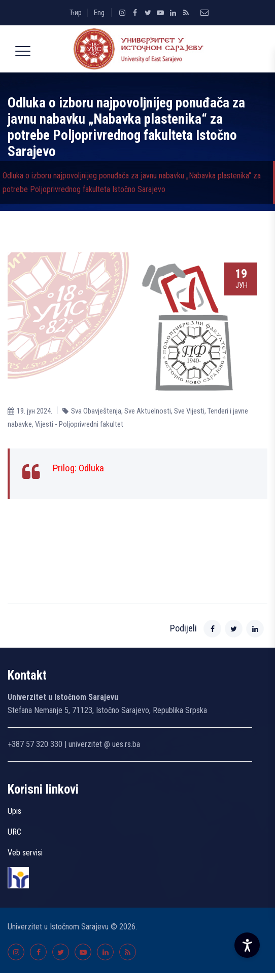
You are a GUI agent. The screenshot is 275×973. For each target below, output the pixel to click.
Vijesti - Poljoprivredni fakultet (79, 424)
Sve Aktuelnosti (147, 411)
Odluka (91, 468)
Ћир (76, 12)
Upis (14, 811)
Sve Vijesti (189, 411)
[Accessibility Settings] (247, 945)
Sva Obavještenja (96, 411)
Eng (99, 12)
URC (14, 832)
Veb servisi (25, 852)
